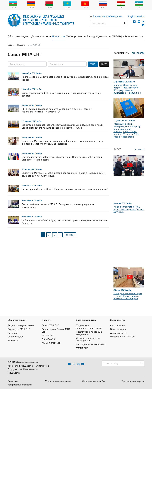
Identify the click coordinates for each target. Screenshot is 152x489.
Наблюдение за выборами (90, 348)
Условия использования (58, 385)
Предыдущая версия (132, 385)
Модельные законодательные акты (89, 331)
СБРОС (104, 68)
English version (136, 18)
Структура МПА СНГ (19, 333)
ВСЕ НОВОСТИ (138, 57)
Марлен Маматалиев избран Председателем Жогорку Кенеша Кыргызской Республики (127, 93)
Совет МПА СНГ (50, 329)
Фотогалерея (117, 329)
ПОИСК (93, 68)
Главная (11, 49)
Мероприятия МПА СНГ (123, 340)
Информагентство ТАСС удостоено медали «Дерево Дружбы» (128, 213)
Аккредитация (118, 337)
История (12, 337)
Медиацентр (134, 38)
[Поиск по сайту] (108, 25)
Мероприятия (76, 38)
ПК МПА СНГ (48, 343)
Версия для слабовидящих (107, 18)
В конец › (70, 239)
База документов (99, 38)
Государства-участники (21, 329)
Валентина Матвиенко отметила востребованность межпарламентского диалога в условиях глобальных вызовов (62, 146)
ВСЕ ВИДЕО (139, 153)
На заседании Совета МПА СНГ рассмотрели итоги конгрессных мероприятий (65, 193)
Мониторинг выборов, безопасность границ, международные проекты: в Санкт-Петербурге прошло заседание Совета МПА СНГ (62, 130)
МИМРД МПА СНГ (51, 347)
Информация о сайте (93, 385)
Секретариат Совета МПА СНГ (56, 334)
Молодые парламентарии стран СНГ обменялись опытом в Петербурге (127, 300)
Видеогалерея (118, 333)
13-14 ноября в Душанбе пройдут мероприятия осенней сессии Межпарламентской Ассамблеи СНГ (56, 114)
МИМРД (118, 38)
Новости (58, 38)
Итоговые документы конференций (88, 343)
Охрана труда (15, 340)
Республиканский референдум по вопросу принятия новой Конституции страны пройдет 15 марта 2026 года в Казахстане (127, 134)
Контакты (13, 344)
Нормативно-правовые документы (89, 337)
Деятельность (41, 38)
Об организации (19, 38)
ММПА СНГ (48, 339)
